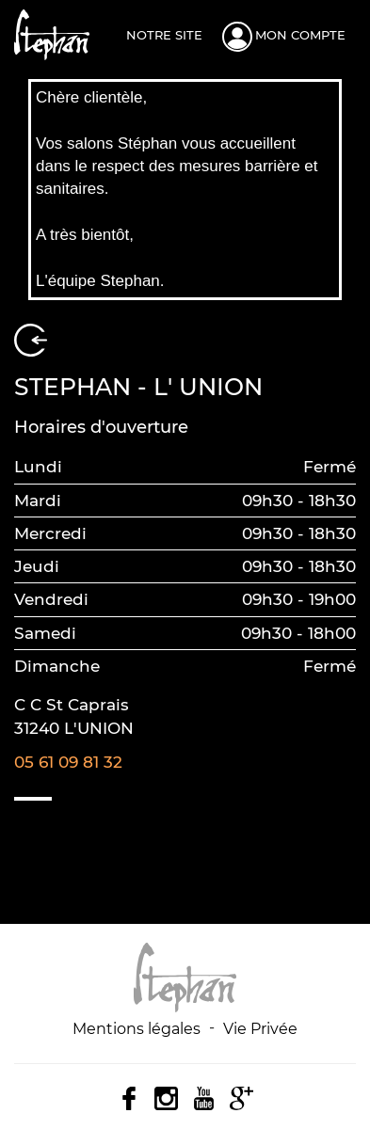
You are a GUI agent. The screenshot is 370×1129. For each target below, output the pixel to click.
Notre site (164, 34)
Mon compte (300, 34)
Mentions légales (136, 1029)
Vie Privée (260, 1029)
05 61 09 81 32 (68, 762)
